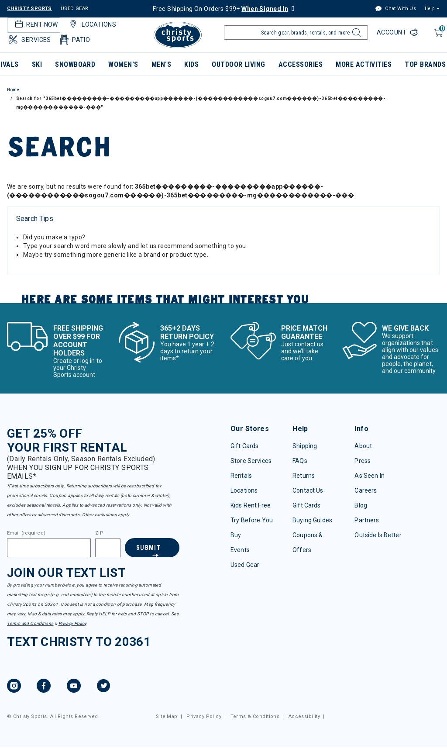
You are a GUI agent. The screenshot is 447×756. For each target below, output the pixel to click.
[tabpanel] (223, 242)
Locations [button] (91, 24)
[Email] (49, 547)
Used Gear (244, 564)
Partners (366, 520)
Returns (303, 475)
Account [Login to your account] (392, 32)
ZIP (99, 533)
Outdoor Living (238, 64)
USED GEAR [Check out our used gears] (75, 8)
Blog (360, 505)
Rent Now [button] (35, 24)
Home (13, 90)
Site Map (166, 716)
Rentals (241, 475)
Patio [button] (74, 39)
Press (362, 460)
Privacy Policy (72, 623)
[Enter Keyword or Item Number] (296, 32)
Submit (147, 547)
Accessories (301, 64)
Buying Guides (312, 520)
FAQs (299, 460)
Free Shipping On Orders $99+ (220, 8)
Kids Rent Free (250, 505)
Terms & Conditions (255, 716)
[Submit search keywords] (355, 35)
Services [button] (29, 39)
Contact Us (307, 490)
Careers (365, 490)
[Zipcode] (107, 547)
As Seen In (369, 475)
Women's (123, 64)
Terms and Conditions (30, 623)
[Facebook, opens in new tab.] (44, 687)
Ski (37, 64)
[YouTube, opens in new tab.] (74, 687)
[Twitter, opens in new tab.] (103, 687)
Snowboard (75, 64)
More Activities (364, 64)
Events (240, 549)
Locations (244, 490)
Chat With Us (395, 9)
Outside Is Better (377, 535)
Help (429, 8)
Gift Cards (244, 445)
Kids (191, 64)
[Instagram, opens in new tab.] (14, 687)
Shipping (304, 445)
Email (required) (26, 533)
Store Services (251, 460)
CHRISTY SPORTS (29, 8)
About (363, 445)
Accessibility (304, 716)
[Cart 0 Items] (437, 37)
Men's (161, 64)
